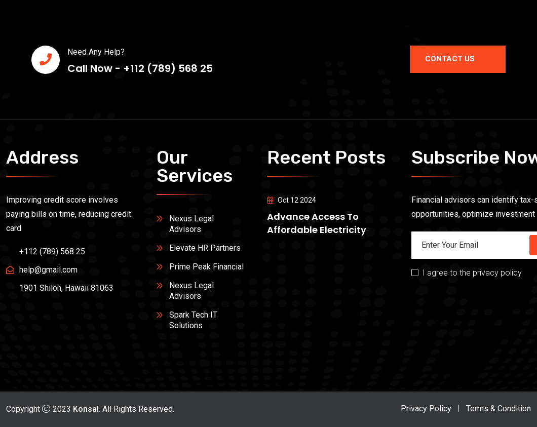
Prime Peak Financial (206, 266)
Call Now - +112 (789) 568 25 (140, 68)
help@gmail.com (48, 270)
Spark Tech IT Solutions (193, 320)
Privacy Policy (426, 408)
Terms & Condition (498, 408)
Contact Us (457, 58)
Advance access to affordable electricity (316, 223)
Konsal (86, 409)
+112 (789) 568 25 (52, 251)
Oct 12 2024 (291, 200)
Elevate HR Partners (205, 248)
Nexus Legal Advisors (191, 224)
